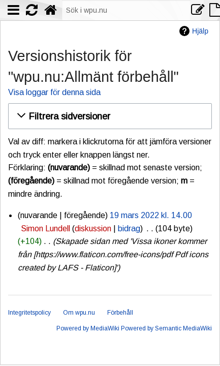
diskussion (93, 228)
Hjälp (200, 31)
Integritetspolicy (29, 312)
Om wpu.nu (79, 312)
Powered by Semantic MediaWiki (166, 328)
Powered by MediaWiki (87, 328)
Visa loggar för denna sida (54, 92)
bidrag (129, 228)
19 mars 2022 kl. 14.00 (151, 215)
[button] (108, 116)
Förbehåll (120, 312)
